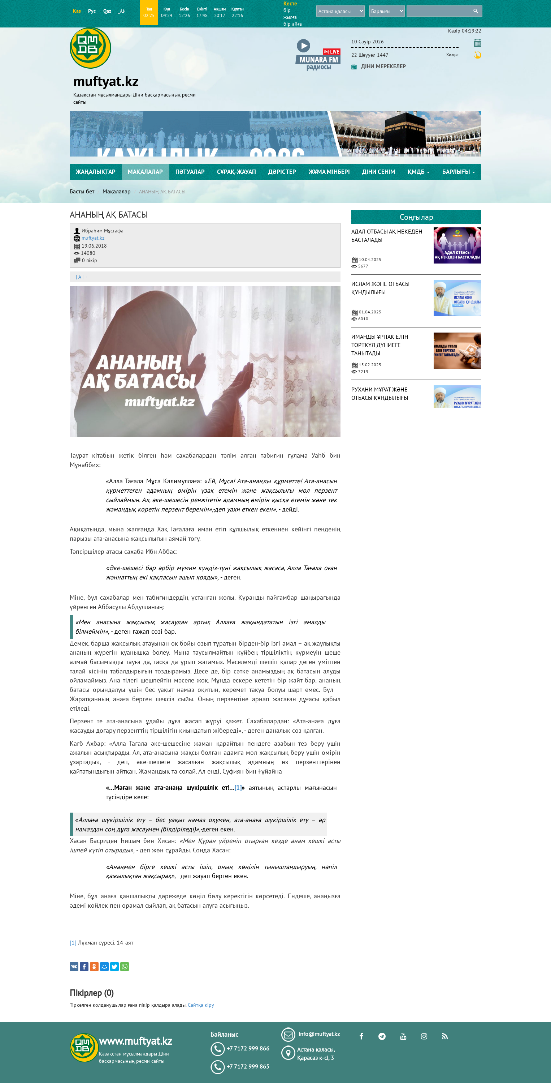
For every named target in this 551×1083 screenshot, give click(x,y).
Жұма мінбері (329, 172)
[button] (317, 40)
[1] (238, 787)
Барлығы (458, 172)
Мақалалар (145, 172)
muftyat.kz (89, 238)
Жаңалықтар (96, 172)
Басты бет (82, 191)
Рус (92, 11)
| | (79, 277)
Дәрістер (282, 172)
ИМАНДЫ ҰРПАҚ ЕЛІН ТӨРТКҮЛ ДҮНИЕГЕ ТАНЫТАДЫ (379, 345)
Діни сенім (378, 172)
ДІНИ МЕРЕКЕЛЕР (378, 66)
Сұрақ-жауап (236, 172)
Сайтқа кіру (201, 1005)
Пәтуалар (190, 172)
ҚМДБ (419, 172)
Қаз (77, 11)
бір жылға (290, 13)
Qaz (107, 11)
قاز (121, 11)
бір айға (292, 24)
